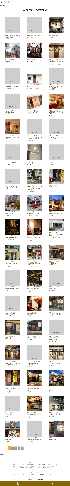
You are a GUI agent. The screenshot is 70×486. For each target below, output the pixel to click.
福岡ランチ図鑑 (31, 464)
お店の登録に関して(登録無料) (19, 474)
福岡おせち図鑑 (46, 467)
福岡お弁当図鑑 (23, 467)
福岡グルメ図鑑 (41, 464)
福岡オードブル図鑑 (35, 467)
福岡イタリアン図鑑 (30, 466)
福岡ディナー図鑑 (52, 464)
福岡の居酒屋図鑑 (17, 466)
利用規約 (42, 474)
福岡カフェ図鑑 (41, 466)
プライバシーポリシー (52, 474)
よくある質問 (33, 474)
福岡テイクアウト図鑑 (18, 464)
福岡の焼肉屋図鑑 (52, 466)
